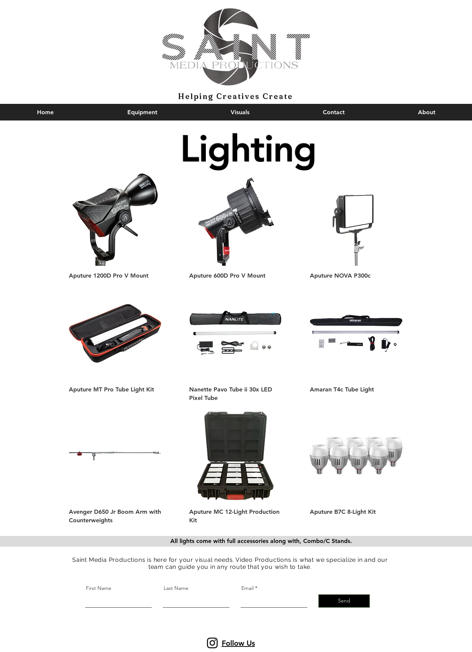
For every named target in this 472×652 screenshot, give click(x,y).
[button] (333, 112)
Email (247, 588)
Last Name (176, 588)
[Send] (344, 601)
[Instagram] (212, 643)
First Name (98, 588)
